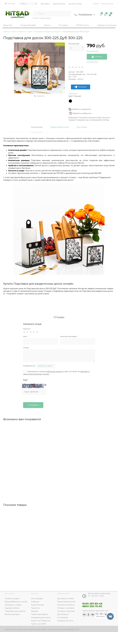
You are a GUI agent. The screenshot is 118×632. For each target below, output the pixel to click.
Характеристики (59, 127)
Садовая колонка (45, 18)
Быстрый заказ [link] (92, 62)
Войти (96, 3)
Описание (72, 94)
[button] (82, 47)
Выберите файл (45, 366)
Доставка (82, 127)
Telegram (80, 87)
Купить (98, 56)
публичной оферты (54, 371)
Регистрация (107, 3)
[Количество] (76, 48)
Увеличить (40, 96)
